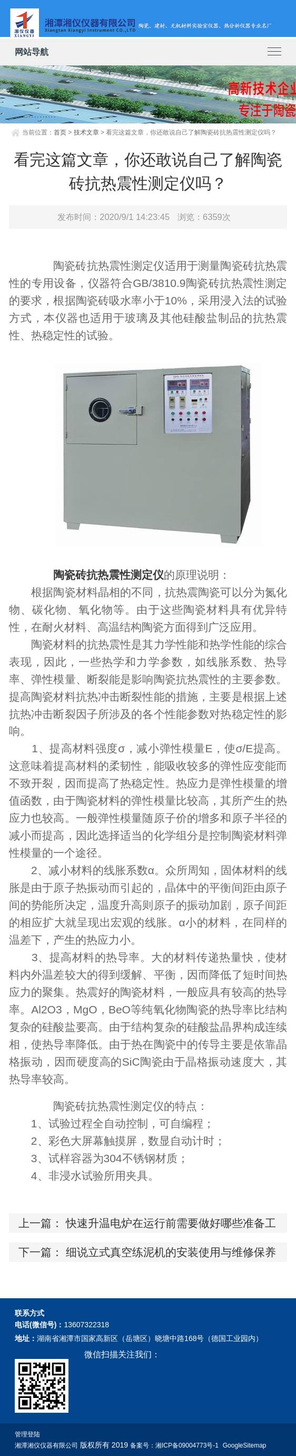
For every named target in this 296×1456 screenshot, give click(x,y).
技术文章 (86, 132)
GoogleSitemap (245, 1445)
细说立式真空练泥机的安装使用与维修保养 (171, 1252)
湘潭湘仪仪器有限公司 (46, 1445)
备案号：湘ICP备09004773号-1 (174, 1445)
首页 (60, 132)
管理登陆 (27, 1434)
